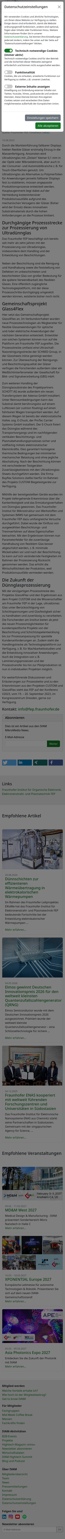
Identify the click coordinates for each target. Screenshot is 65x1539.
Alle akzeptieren (48, 126)
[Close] (59, 7)
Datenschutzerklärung (16, 36)
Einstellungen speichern (42, 118)
